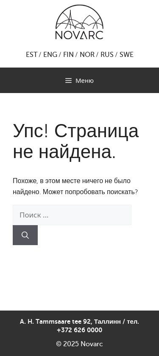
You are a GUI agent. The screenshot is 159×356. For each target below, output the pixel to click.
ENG (50, 55)
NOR (87, 55)
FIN (68, 55)
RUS (107, 55)
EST (31, 55)
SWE (127, 55)
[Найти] (25, 235)
